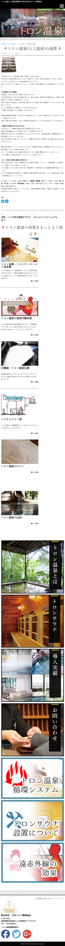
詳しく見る (34, 281)
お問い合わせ (47, 898)
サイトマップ (58, 898)
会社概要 (39, 898)
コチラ (29, 155)
